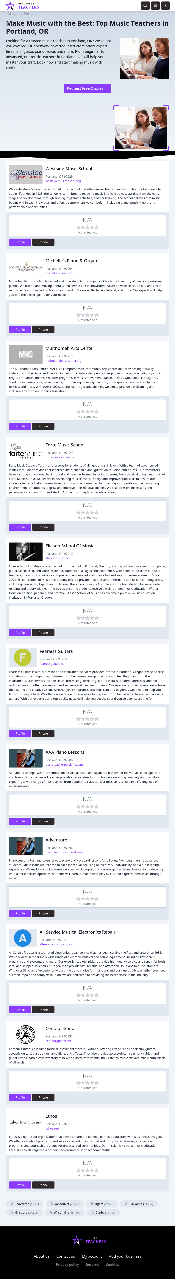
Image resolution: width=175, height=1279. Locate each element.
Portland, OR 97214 (53, 940)
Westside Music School (69, 168)
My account (92, 1256)
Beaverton (25, 1204)
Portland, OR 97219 (59, 356)
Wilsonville (65, 1212)
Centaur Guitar (61, 1028)
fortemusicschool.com (61, 457)
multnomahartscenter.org (64, 361)
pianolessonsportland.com (64, 852)
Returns (92, 1264)
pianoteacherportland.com (64, 764)
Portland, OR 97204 (59, 269)
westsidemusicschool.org (63, 181)
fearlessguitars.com (53, 664)
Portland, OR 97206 (59, 760)
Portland (31, 13)
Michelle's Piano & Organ (71, 261)
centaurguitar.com (58, 1041)
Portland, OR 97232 (59, 1036)
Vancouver (64, 1204)
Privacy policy (67, 1264)
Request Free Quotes (87, 88)
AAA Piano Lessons (65, 752)
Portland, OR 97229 (59, 176)
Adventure (56, 840)
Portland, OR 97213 (53, 659)
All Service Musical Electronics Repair (77, 932)
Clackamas (139, 1204)
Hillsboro (24, 1212)
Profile (20, 242)
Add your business (125, 1256)
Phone (43, 242)
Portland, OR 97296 (59, 848)
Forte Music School (65, 445)
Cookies (112, 1264)
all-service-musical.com (56, 944)
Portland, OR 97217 (59, 1124)
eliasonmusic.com (58, 558)
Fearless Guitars (56, 651)
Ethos (51, 1116)
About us (41, 1256)
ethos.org (52, 1128)
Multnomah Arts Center (70, 348)
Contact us (65, 1256)
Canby (103, 1212)
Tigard (101, 1204)
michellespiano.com (60, 273)
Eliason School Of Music (70, 546)
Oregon (13, 13)
